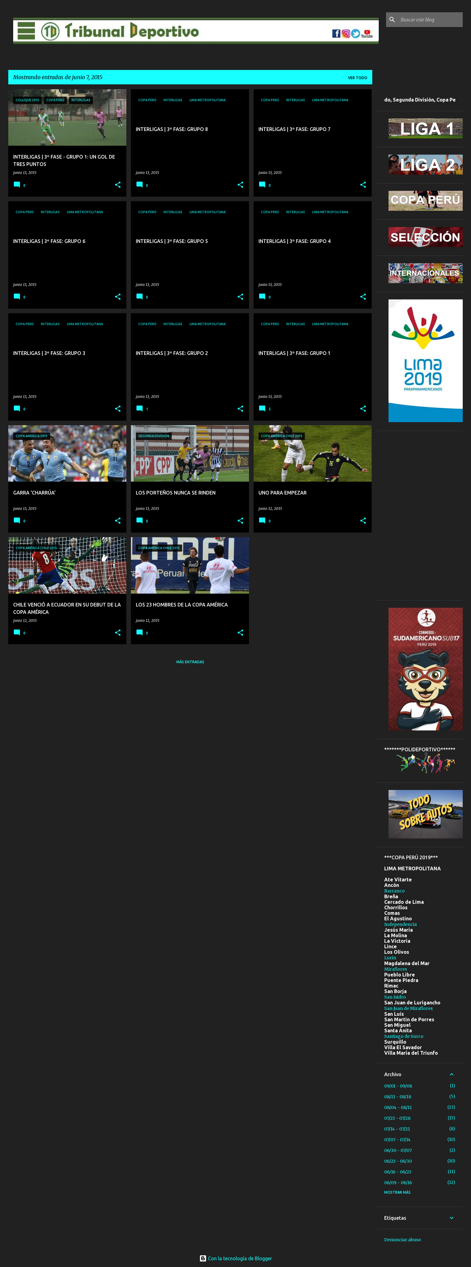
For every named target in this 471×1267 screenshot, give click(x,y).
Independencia (400, 924)
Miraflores (395, 969)
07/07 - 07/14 (397, 1139)
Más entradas (190, 662)
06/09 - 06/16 (398, 1182)
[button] (117, 185)
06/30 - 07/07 (398, 1150)
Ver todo (357, 78)
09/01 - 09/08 (398, 1086)
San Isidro (395, 997)
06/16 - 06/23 (397, 1172)
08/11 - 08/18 (397, 1096)
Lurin (390, 958)
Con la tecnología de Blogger (235, 1258)
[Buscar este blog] (430, 19)
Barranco (394, 891)
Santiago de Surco (403, 1036)
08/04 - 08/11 (398, 1107)
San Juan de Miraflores (408, 1008)
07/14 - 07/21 (397, 1129)
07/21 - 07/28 (397, 1118)
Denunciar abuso (402, 1239)
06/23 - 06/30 (398, 1161)
